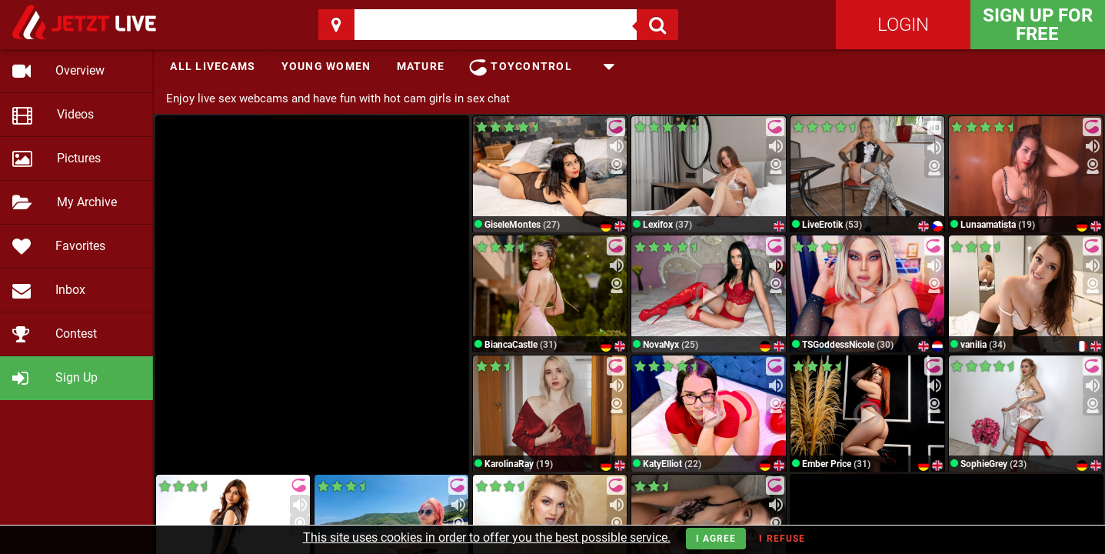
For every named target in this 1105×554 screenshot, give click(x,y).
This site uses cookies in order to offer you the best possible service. (487, 537)
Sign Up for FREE (1038, 25)
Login (903, 24)
